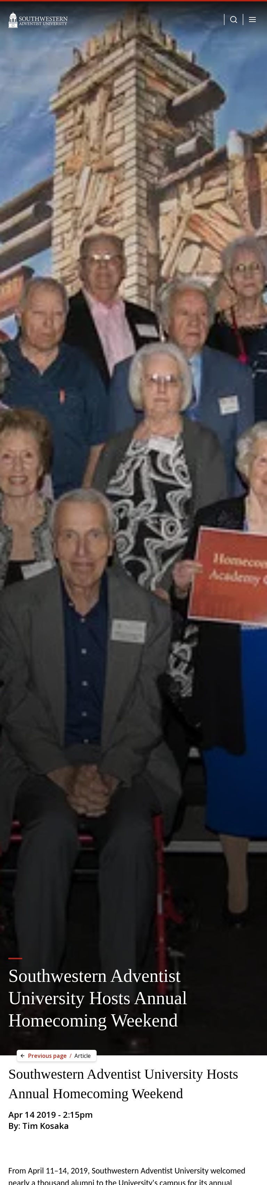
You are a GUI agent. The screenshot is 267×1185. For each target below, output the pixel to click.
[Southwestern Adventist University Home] (38, 19)
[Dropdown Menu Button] (233, 19)
